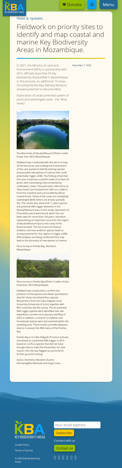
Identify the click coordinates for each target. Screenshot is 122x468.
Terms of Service (24, 450)
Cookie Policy (22, 444)
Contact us (64, 448)
